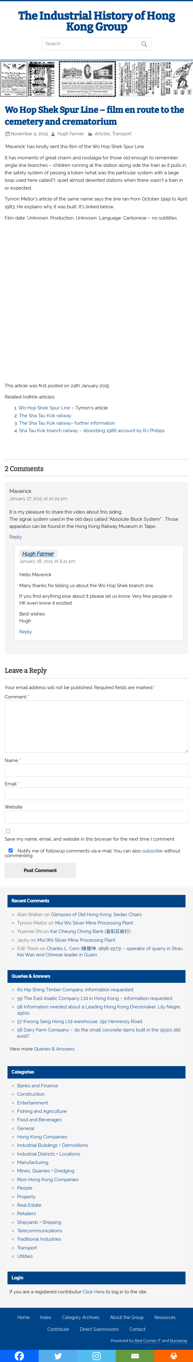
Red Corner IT (148, 1340)
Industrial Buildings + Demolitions (52, 1145)
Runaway (178, 1340)
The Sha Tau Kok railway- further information (67, 423)
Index (45, 1318)
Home (23, 1318)
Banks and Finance (37, 1086)
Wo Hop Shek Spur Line (44, 408)
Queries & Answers (31, 976)
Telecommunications (39, 1231)
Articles (102, 133)
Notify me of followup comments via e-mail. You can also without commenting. (92, 853)
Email (12, 784)
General (25, 1128)
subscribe (152, 851)
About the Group (127, 1318)
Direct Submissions (99, 1329)
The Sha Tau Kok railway (45, 415)
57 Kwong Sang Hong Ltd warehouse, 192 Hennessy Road (79, 1021)
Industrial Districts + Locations (48, 1154)
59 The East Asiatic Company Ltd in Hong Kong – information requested (94, 998)
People (24, 1188)
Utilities (25, 1256)
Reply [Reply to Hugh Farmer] (25, 632)
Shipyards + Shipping (39, 1222)
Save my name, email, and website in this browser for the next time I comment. (90, 839)
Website (13, 807)
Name (13, 760)
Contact (137, 1329)
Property (26, 1197)
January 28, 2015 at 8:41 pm (47, 561)
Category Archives (80, 1318)
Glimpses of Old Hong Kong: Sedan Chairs (96, 914)
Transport (122, 133)
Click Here (94, 1292)
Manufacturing (32, 1162)
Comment (17, 697)
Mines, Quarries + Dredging (45, 1171)
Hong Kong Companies (42, 1137)
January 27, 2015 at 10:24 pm (38, 498)
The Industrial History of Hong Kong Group (96, 21)
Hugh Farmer (70, 133)
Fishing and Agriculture (42, 1111)
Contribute (58, 1329)
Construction (31, 1094)
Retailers (26, 1213)
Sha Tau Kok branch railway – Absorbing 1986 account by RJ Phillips (92, 430)
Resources (165, 1318)
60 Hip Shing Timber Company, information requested (75, 990)
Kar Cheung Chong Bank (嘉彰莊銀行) (90, 931)
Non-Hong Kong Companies (48, 1179)
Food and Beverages (39, 1120)
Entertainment (32, 1103)
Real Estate (29, 1205)
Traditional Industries (39, 1239)
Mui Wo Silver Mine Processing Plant (94, 923)
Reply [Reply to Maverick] (15, 537)
